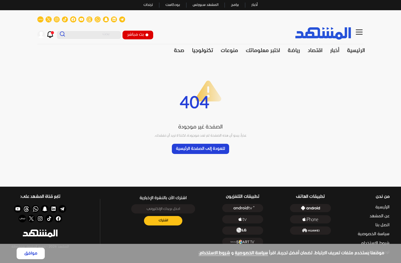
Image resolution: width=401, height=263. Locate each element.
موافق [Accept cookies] (30, 253)
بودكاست (172, 5)
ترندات (148, 5)
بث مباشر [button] (137, 35)
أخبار (254, 5)
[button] (40, 233)
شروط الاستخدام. (214, 253)
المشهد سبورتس (205, 5)
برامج (235, 5)
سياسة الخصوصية (251, 253)
